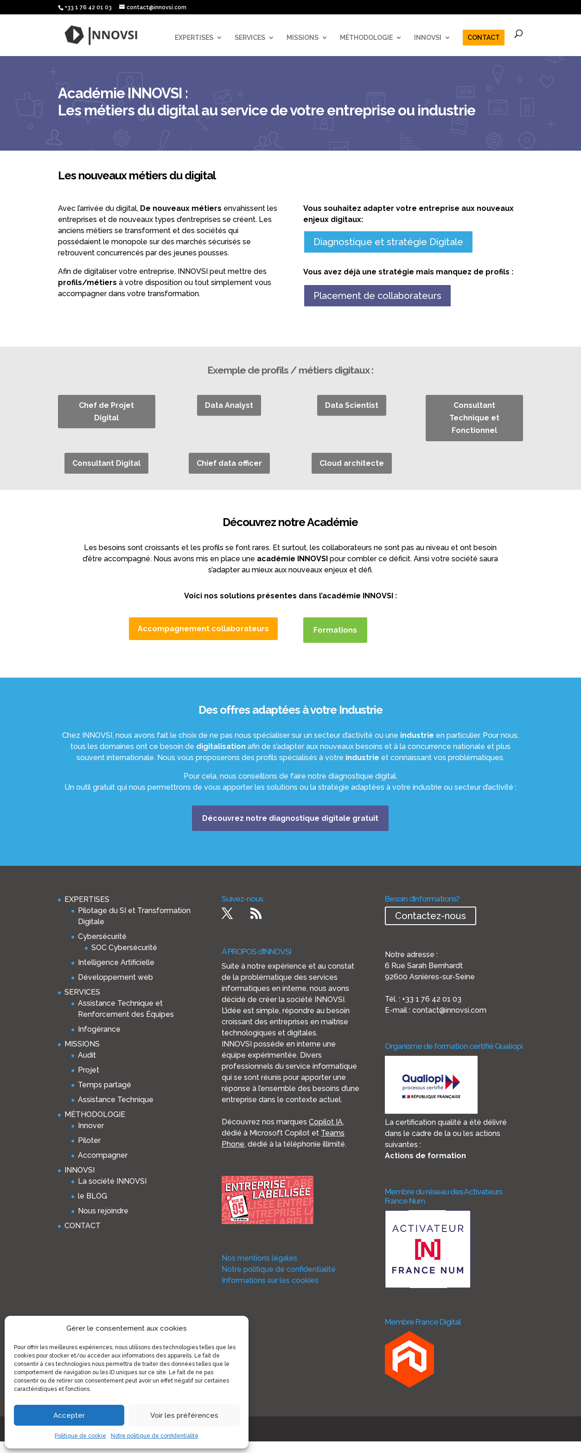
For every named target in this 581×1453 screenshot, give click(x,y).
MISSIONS (303, 37)
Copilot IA (326, 1121)
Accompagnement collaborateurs (203, 628)
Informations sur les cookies (270, 1280)
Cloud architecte (351, 463)
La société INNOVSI (112, 1181)
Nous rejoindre (103, 1210)
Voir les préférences (184, 1415)
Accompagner (103, 1155)
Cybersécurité (102, 936)
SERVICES (250, 37)
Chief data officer (229, 463)
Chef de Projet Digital (106, 411)
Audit (87, 1055)
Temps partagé (104, 1084)
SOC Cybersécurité (124, 947)
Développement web (115, 977)
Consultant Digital (106, 463)
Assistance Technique (115, 1099)
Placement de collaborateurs (377, 295)
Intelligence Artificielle (116, 962)
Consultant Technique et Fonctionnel (474, 418)
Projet (88, 1070)
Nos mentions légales (259, 1258)
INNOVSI (427, 37)
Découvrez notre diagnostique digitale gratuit (290, 818)
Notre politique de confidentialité (154, 1436)
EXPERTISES (194, 37)
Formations (335, 630)
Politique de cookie (80, 1436)
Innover (91, 1125)
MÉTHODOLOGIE (366, 37)
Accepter (69, 1415)
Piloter (89, 1140)
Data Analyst (229, 405)
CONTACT (483, 37)
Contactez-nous (430, 915)
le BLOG (92, 1196)
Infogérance (99, 1029)
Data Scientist (351, 405)
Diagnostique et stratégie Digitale (388, 241)
